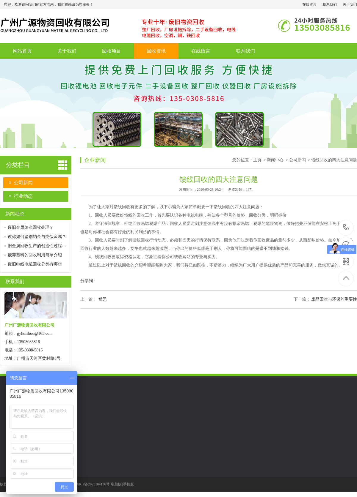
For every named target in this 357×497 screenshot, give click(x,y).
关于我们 (350, 4)
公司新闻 (23, 182)
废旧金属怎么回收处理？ (31, 227)
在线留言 (309, 4)
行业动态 (23, 196)
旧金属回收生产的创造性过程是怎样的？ (45, 246)
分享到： (88, 281)
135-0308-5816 (346, 228)
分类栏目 (18, 165)
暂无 (102, 299)
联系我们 (329, 4)
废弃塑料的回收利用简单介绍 (35, 255)
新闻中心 (275, 160)
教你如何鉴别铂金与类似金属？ (37, 236)
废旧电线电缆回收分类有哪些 (35, 264)
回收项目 (111, 50)
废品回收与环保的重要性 (334, 299)
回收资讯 (156, 50)
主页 (257, 160)
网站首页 (22, 50)
